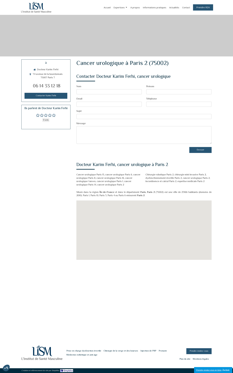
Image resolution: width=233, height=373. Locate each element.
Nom (78, 86)
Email (79, 99)
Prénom (150, 86)
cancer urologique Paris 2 (110, 185)
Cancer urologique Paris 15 (90, 175)
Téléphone (151, 99)
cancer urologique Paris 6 (118, 175)
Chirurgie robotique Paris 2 (159, 175)
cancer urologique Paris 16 (110, 178)
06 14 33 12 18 (46, 86)
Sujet (79, 111)
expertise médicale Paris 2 (190, 181)
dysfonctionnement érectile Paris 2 (163, 178)
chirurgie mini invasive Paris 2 (190, 175)
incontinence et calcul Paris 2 (160, 181)
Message (81, 123)
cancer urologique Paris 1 (110, 181)
